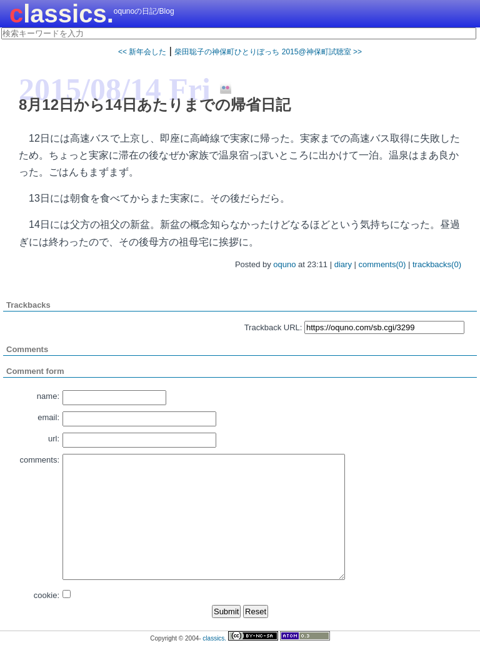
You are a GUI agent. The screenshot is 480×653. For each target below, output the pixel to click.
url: (53, 438)
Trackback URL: (273, 327)
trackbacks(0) (436, 264)
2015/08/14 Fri (115, 89)
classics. (61, 13)
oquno (284, 264)
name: (48, 396)
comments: (39, 459)
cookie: (46, 595)
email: (48, 417)
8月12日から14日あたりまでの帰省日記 (155, 104)
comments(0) (382, 264)
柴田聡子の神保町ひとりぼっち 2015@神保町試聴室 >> (268, 51)
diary (343, 264)
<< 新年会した (142, 51)
